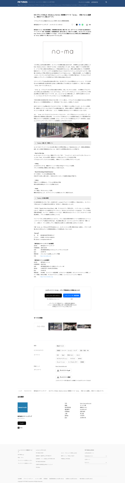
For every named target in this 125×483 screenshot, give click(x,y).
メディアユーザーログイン (53, 295)
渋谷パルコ (70, 355)
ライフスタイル (67, 5)
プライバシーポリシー (28, 478)
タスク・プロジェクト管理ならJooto (69, 453)
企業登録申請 (94, 2)
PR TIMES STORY (39, 453)
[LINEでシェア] (82, 24)
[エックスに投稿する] (76, 24)
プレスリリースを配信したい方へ (25, 463)
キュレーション (61, 362)
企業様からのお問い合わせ (71, 478)
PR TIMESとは (21, 454)
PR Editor (38, 467)
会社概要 (20, 478)
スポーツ (85, 5)
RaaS (63, 355)
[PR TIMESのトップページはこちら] (36, 2)
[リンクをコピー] (90, 24)
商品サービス (60, 346)
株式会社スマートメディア (40, 391)
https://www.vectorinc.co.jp (46, 276)
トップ (20, 391)
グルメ (80, 5)
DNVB (79, 358)
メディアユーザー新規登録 (72, 295)
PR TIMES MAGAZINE (40, 461)
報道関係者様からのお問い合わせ (56, 478)
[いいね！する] (72, 24)
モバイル (31, 5)
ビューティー (49, 5)
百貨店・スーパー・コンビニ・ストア (67, 350)
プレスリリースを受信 (84, 2)
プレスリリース (27, 391)
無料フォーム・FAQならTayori (67, 456)
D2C (58, 355)
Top (19, 5)
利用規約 (46, 478)
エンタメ (42, 5)
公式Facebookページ (89, 453)
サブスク (72, 358)
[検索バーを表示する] (106, 2)
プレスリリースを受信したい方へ (25, 460)
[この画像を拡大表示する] (41, 326)
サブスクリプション (62, 358)
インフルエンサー (73, 362)
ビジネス (74, 5)
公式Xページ (87, 459)
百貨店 (82, 362)
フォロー (21, 423)
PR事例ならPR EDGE (65, 458)
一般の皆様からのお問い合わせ (85, 478)
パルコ (78, 355)
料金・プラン (21, 457)
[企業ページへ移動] (23, 407)
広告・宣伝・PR (84, 350)
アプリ (37, 5)
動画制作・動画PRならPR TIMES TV (43, 456)
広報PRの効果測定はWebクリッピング (44, 464)
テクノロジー (24, 5)
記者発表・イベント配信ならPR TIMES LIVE (45, 458)
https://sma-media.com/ (45, 256)
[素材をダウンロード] (87, 24)
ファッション (58, 5)
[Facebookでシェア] (79, 24)
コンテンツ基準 (38, 478)
